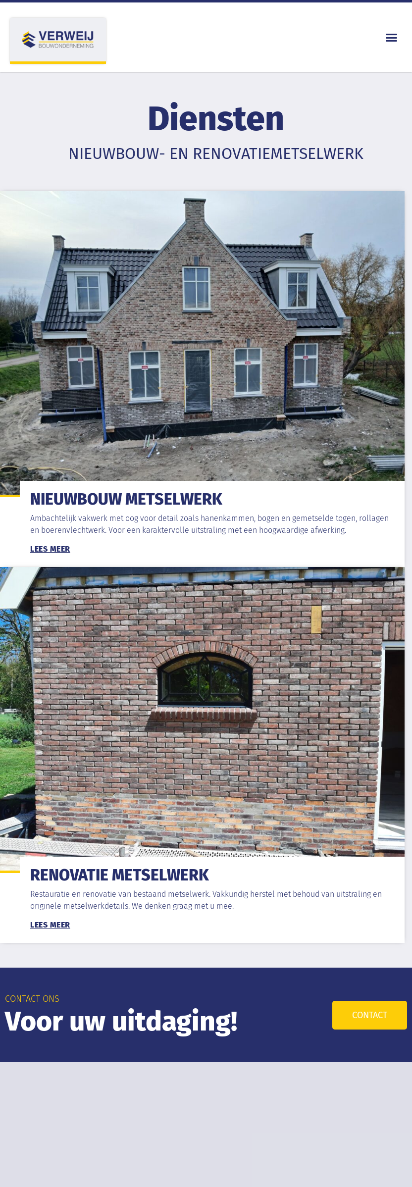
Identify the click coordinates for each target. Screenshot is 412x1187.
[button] (391, 37)
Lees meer (50, 549)
